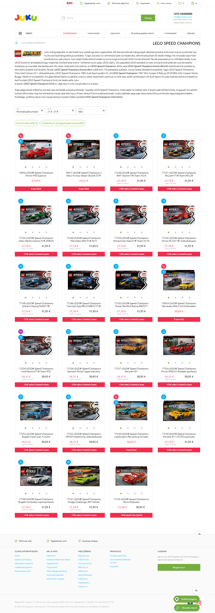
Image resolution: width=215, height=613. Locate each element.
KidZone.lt (83, 579)
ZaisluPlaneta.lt (85, 575)
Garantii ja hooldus (23, 559)
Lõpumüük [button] (115, 33)
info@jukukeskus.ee (183, 17)
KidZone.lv (83, 586)
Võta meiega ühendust (56, 571)
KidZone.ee (83, 559)
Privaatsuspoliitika (118, 556)
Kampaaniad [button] (69, 33)
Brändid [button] (191, 33)
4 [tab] (46, 167)
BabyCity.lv (83, 571)
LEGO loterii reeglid (55, 579)
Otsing (148, 18)
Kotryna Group (84, 563)
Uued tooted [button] (93, 33)
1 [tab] (25, 167)
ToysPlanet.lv (84, 583)
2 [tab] (32, 167)
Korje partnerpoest (55, 575)
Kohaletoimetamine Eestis (58, 559)
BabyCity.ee (83, 556)
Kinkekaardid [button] (170, 33)
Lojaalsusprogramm (23, 567)
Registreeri (179, 567)
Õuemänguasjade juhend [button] (142, 33)
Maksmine (51, 556)
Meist (17, 556)
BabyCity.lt (83, 567)
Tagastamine (52, 563)
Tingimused (51, 567)
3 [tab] (39, 167)
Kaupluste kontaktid (24, 563)
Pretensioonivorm (23, 571)
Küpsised (114, 566)
